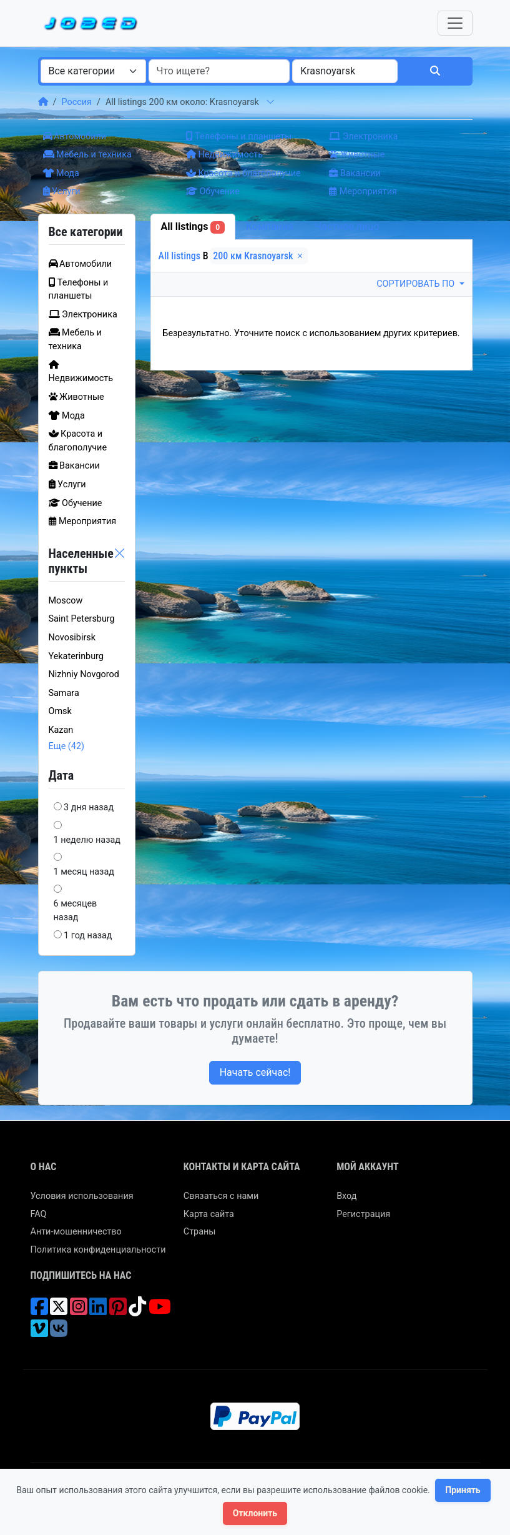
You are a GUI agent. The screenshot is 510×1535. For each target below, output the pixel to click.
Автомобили (75, 136)
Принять (462, 1490)
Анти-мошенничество (76, 1231)
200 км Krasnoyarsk (259, 256)
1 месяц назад (84, 872)
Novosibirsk (72, 637)
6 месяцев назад (75, 910)
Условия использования (82, 1196)
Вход (346, 1196)
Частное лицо (347, 226)
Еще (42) (67, 746)
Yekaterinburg (76, 656)
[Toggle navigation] (455, 23)
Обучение (213, 191)
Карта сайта (209, 1214)
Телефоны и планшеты (239, 136)
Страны (200, 1231)
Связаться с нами (221, 1196)
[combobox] (93, 71)
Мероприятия (363, 191)
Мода (61, 173)
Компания (269, 226)
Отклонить (255, 1513)
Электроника (363, 136)
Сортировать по (416, 284)
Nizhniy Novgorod (84, 674)
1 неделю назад (87, 840)
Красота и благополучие (243, 173)
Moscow (66, 600)
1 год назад (88, 935)
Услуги (62, 191)
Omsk (60, 711)
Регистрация (363, 1214)
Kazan (61, 730)
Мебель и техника (87, 154)
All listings (193, 227)
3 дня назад (89, 807)
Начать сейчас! (255, 1072)
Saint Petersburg (82, 619)
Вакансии (354, 173)
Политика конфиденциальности (98, 1249)
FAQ (39, 1214)
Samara (64, 693)
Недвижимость (224, 154)
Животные (357, 154)
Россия (76, 102)
